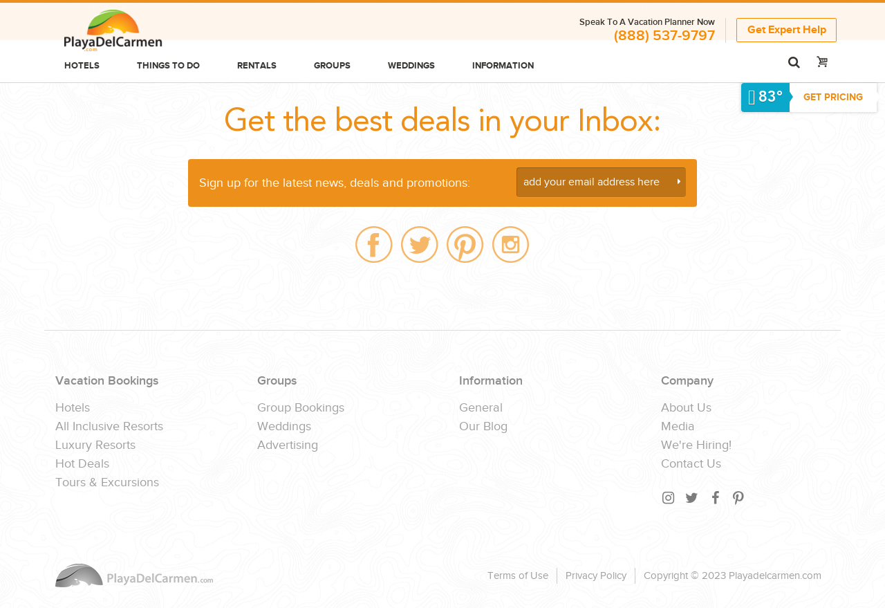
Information (503, 65)
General (481, 408)
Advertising (287, 445)
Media (678, 427)
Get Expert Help (786, 30)
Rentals (257, 65)
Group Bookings (300, 408)
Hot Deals (82, 464)
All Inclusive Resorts (109, 427)
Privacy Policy (596, 576)
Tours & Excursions (107, 483)
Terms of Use (517, 576)
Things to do (168, 65)
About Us (686, 408)
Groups (332, 65)
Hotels (82, 65)
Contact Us (691, 464)
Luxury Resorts (95, 445)
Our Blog (483, 427)
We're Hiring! (696, 445)
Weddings (411, 65)
